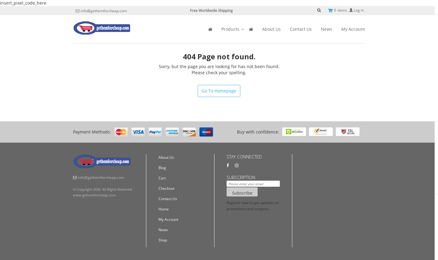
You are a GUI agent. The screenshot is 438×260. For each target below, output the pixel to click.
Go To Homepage (219, 91)
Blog (162, 167)
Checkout (166, 188)
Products (230, 29)
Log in (356, 10)
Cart (162, 178)
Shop (162, 240)
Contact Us (301, 29)
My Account (353, 29)
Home (163, 209)
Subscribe (242, 193)
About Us (271, 29)
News (326, 29)
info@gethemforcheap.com (104, 11)
